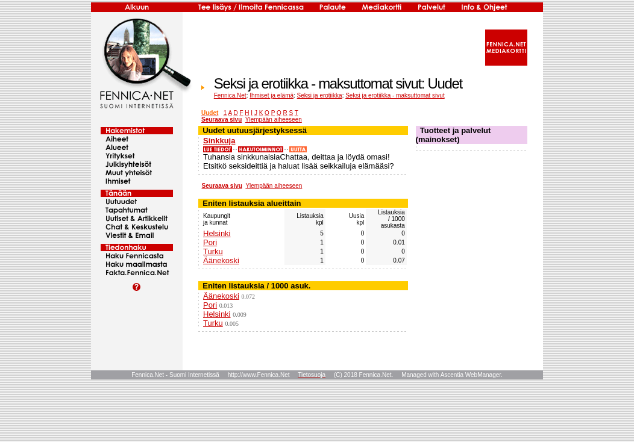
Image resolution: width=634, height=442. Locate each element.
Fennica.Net (230, 95)
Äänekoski (221, 260)
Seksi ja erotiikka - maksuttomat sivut (395, 95)
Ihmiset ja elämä (271, 95)
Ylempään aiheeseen (273, 119)
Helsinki (217, 233)
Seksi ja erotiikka (319, 95)
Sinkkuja (219, 140)
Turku (213, 251)
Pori (210, 242)
